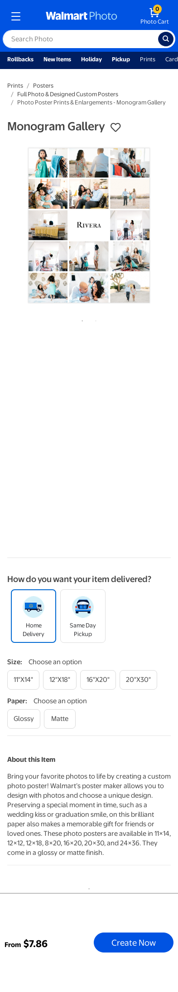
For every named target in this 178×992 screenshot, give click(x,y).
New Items (57, 59)
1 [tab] (80, 319)
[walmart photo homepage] (81, 16)
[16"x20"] (98, 680)
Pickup (121, 59)
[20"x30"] (138, 680)
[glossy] (23, 719)
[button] (115, 127)
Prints (147, 59)
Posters (43, 85)
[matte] (60, 719)
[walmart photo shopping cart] (155, 16)
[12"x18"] (60, 680)
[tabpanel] (89, 225)
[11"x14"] (23, 680)
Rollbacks (20, 59)
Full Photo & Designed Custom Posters (67, 94)
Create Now (133, 943)
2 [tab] (94, 319)
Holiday (91, 59)
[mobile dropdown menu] (16, 16)
